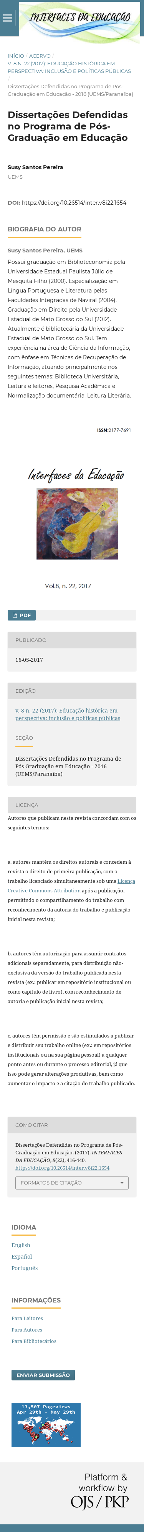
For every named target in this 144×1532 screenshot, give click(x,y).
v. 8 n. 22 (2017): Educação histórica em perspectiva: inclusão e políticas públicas (69, 67)
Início (16, 56)
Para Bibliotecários (34, 1341)
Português (25, 1268)
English (21, 1245)
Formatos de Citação (51, 1183)
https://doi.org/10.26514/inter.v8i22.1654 (74, 202)
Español (22, 1256)
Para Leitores (27, 1318)
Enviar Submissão (43, 1375)
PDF (24, 615)
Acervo (40, 56)
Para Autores (27, 1329)
